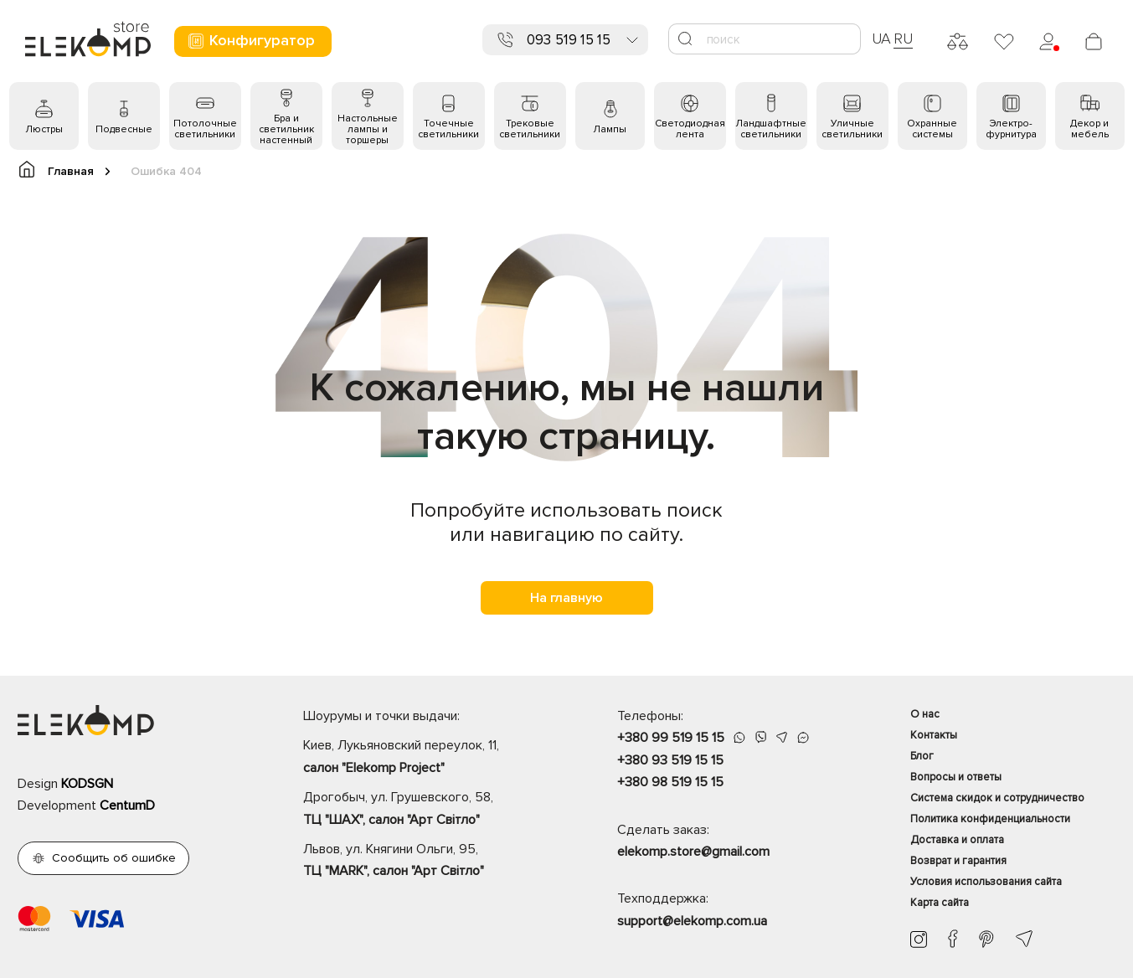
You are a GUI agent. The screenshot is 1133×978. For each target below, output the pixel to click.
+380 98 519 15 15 (670, 782)
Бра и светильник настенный (286, 129)
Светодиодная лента (690, 129)
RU (903, 38)
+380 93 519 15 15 (670, 760)
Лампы (609, 129)
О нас (925, 714)
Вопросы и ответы (956, 777)
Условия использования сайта (986, 881)
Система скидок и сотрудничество (997, 798)
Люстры (44, 129)
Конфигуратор (251, 40)
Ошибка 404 (166, 171)
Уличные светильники (852, 129)
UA (882, 38)
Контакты (933, 735)
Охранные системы (932, 129)
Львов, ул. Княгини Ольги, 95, (431, 862)
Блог (922, 756)
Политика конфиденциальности (990, 819)
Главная (64, 170)
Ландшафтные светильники (770, 129)
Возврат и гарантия (958, 860)
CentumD (127, 805)
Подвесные (123, 129)
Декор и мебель (1089, 129)
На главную (566, 597)
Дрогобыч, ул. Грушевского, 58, (431, 810)
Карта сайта (939, 902)
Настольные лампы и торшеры (367, 129)
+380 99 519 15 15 (670, 737)
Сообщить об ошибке (114, 858)
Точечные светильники (448, 129)
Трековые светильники (529, 129)
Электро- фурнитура (1011, 129)
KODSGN (87, 783)
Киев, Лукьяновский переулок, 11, (431, 758)
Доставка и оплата (957, 840)
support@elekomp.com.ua (692, 921)
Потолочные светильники (205, 129)
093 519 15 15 (568, 40)
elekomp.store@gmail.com (693, 851)
